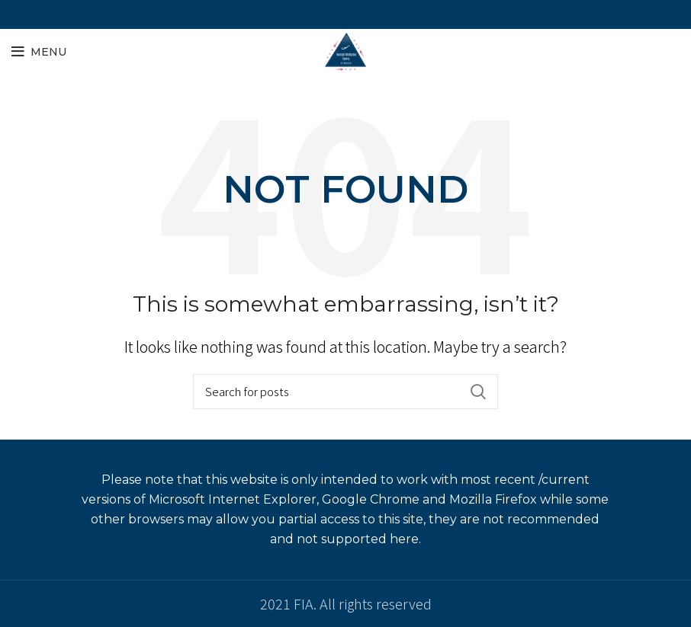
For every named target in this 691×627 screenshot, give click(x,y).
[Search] (345, 391)
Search (477, 391)
